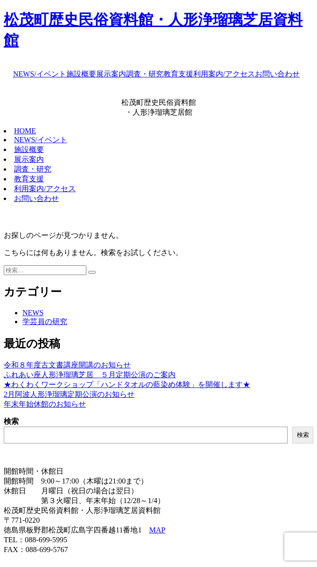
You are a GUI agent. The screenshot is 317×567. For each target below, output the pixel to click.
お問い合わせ (277, 74)
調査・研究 (144, 74)
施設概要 (81, 74)
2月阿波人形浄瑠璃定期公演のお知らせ (69, 394)
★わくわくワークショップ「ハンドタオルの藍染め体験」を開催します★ (127, 384)
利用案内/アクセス (224, 74)
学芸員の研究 (44, 321)
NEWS (32, 313)
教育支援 (178, 74)
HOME (25, 131)
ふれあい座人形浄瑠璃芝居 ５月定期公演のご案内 (90, 375)
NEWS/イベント (39, 74)
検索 (11, 421)
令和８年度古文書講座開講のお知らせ (67, 365)
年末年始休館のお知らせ (45, 404)
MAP (157, 530)
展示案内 (111, 74)
